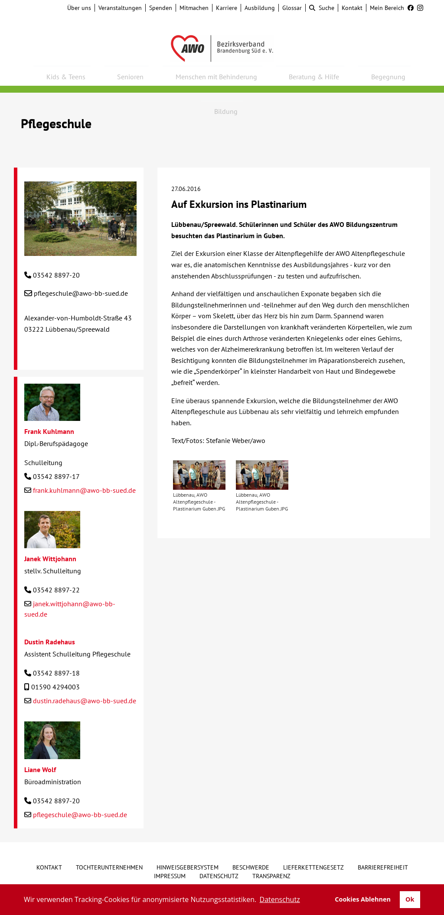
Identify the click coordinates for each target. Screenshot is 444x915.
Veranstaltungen (120, 8)
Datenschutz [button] (280, 899)
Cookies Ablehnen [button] (363, 899)
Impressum (170, 876)
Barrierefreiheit (383, 867)
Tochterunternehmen (109, 867)
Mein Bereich (387, 8)
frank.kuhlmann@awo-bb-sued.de (84, 490)
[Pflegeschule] (80, 250)
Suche (321, 8)
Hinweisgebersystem (188, 867)
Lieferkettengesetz (313, 867)
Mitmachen (194, 8)
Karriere (226, 8)
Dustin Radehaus (49, 641)
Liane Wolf (40, 769)
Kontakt (352, 8)
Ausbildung (260, 8)
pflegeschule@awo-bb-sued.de (81, 293)
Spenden (160, 8)
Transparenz (271, 876)
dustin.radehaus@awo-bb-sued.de (84, 700)
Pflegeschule (56, 123)
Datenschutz (218, 876)
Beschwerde (250, 867)
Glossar (292, 8)
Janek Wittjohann (50, 558)
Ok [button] (409, 899)
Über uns (79, 8)
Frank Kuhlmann (49, 431)
